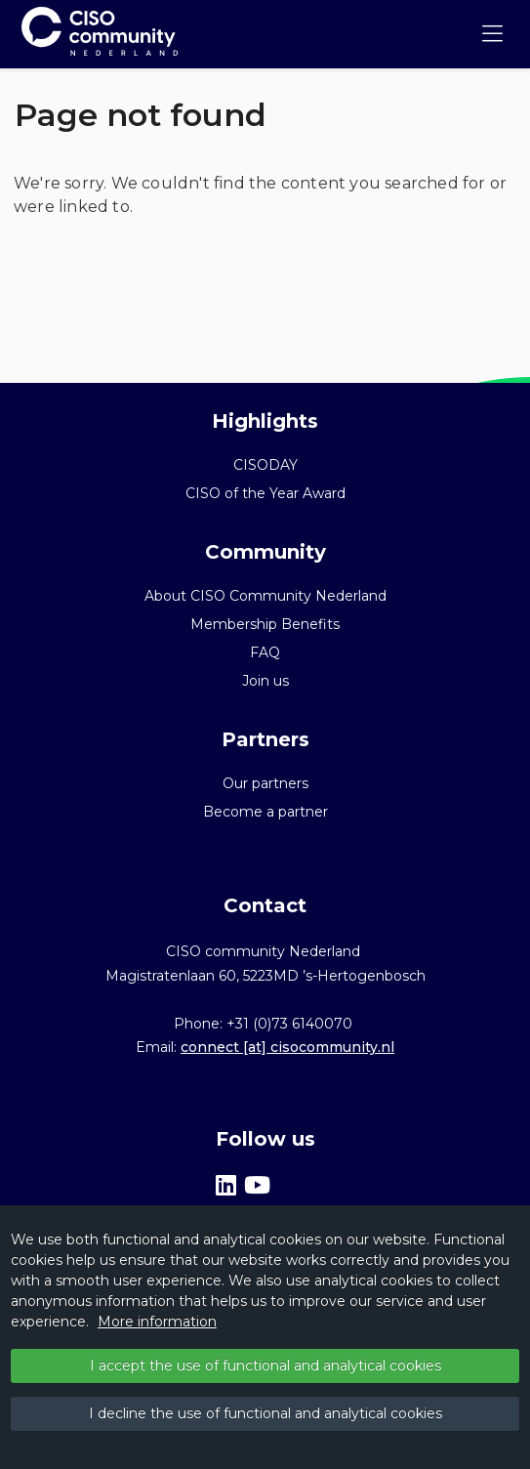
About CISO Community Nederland (265, 596)
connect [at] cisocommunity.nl (287, 1047)
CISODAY (265, 465)
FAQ (265, 652)
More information (157, 1321)
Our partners (265, 783)
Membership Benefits (265, 624)
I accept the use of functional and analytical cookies (265, 1365)
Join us (265, 681)
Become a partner (265, 811)
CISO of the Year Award (265, 493)
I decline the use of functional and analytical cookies (265, 1413)
